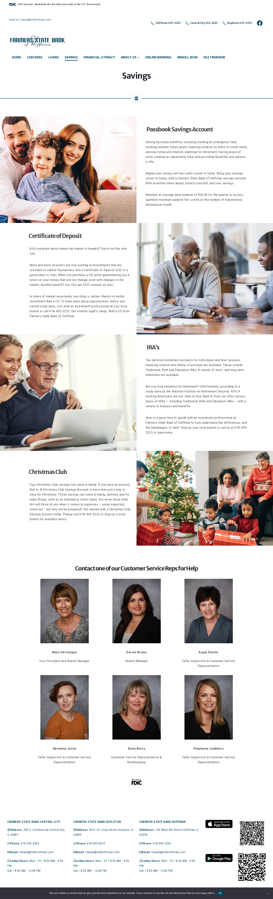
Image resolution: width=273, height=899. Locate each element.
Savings (71, 57)
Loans (53, 57)
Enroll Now (187, 57)
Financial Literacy (99, 57)
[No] (268, 893)
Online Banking (158, 57)
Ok (220, 893)
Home (16, 57)
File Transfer (214, 57)
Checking (34, 57)
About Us (128, 57)
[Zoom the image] (219, 821)
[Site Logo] (37, 41)
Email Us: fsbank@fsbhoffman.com (30, 19)
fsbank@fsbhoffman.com (37, 852)
